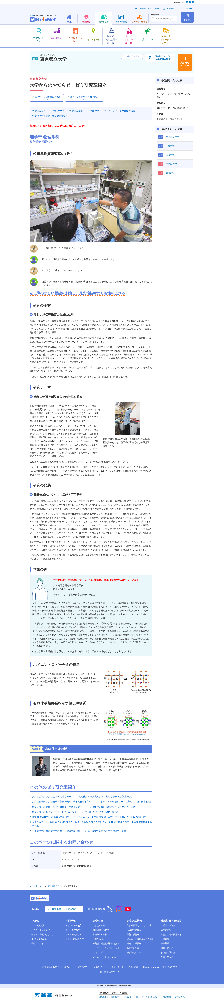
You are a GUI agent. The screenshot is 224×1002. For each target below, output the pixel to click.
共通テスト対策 (168, 925)
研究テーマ (58, 110)
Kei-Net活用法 (37, 925)
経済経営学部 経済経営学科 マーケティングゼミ (113, 806)
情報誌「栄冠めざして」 (42, 934)
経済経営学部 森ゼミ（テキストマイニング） (54, 812)
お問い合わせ (100, 967)
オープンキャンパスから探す (106, 948)
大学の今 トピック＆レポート (107, 957)
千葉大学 (170, 146)
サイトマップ (117, 967)
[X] (110, 911)
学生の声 (94, 110)
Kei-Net (35, 909)
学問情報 (71, 920)
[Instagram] (119, 911)
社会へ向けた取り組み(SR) (147, 997)
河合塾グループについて (109, 997)
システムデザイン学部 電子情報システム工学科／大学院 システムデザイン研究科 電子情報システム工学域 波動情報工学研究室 (92, 824)
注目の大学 (98, 952)
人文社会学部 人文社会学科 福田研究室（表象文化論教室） (61, 801)
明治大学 (170, 172)
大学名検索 (155, 15)
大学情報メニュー (184, 64)
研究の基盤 (40, 110)
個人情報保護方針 (108, 972)
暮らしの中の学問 (74, 930)
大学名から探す (100, 925)
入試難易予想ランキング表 (139, 925)
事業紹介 (128, 997)
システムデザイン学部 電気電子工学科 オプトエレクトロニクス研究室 (111, 817)
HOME (35, 920)
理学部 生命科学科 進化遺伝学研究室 (50, 817)
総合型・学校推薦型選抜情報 (140, 939)
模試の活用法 (167, 948)
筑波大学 (170, 155)
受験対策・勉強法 (171, 920)
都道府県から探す (101, 930)
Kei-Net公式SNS (96, 909)
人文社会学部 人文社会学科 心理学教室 (51, 796)
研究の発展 (77, 110)
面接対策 (165, 939)
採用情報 (167, 997)
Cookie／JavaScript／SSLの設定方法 (160, 967)
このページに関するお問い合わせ (84, 97)
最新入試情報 (133, 934)
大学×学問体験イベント (76, 939)
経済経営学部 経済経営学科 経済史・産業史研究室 (57, 806)
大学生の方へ (83, 967)
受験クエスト (37, 943)
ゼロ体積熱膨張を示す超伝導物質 (51, 115)
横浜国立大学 (172, 137)
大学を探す (99, 920)
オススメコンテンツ (40, 930)
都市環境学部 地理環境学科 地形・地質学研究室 (56, 831)
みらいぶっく (72, 925)
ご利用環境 (133, 967)
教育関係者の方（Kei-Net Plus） (180, 8)
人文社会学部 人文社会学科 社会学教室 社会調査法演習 (106, 796)
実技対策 (165, 943)
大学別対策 (166, 930)
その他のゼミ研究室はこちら (46, 97)
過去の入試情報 (134, 943)
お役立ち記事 (133, 948)
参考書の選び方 (168, 952)
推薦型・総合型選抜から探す (106, 943)
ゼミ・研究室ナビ (74, 934)
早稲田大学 (171, 164)
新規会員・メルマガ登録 (148, 8)
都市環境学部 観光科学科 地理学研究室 (106, 831)
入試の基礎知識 (134, 930)
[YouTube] (128, 911)
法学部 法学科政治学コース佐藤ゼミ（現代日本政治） (125, 801)
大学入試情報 (134, 920)
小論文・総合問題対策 (171, 934)
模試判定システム (135, 952)
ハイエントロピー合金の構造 (120, 110)
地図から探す (99, 939)
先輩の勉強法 (167, 957)
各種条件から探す (101, 934)
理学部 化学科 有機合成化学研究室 (102, 812)
